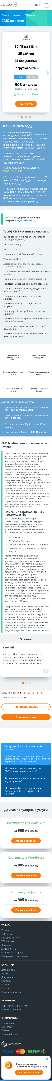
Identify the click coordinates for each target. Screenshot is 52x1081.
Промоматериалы (11, 1009)
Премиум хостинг (10, 937)
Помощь (6, 980)
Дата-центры (8, 969)
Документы (7, 977)
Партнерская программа (14, 1005)
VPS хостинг (7, 941)
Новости (6, 988)
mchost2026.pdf (12, 171)
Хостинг (5, 930)
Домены (5, 945)
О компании (8, 1023)
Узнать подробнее (26, 840)
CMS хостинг (8, 934)
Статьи (5, 984)
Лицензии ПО (8, 948)
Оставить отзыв (25, 717)
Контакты (6, 1026)
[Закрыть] (47, 1059)
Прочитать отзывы (25, 706)
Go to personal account (29, 1072)
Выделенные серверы (13, 952)
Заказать (26, 104)
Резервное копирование (14, 956)
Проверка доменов (11, 992)
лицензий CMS (23, 220)
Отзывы (5, 1030)
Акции (4, 973)
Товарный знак (9, 1034)
